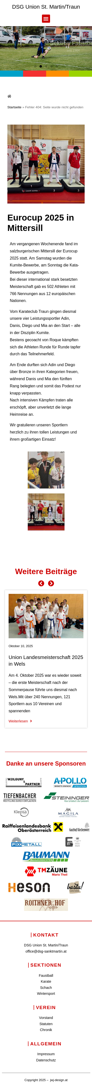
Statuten (46, 1024)
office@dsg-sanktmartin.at (46, 951)
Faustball (46, 975)
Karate (46, 981)
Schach (46, 988)
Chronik (46, 1030)
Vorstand (46, 1018)
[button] (46, 19)
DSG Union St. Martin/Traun (46, 7)
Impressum (46, 1054)
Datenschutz (46, 1060)
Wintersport (46, 994)
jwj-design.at (58, 1080)
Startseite (14, 107)
